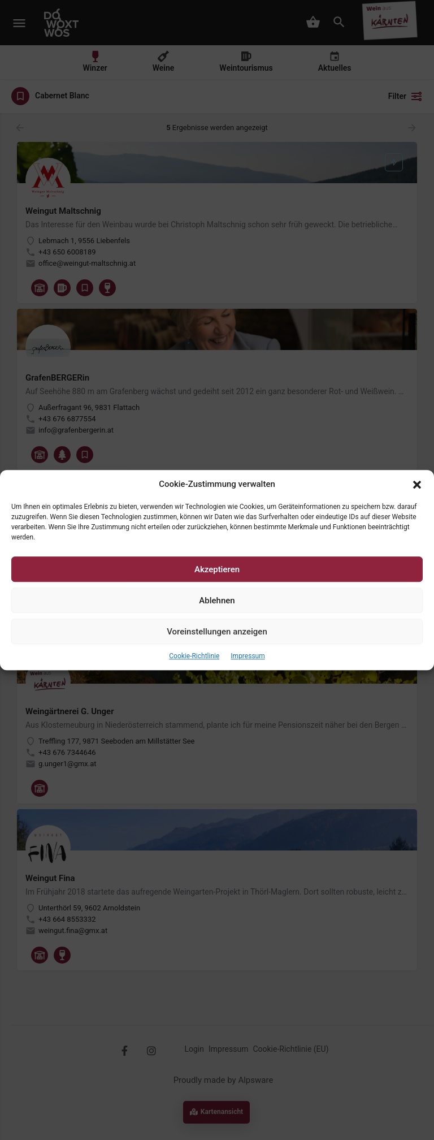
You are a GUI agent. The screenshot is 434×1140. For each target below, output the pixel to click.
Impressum (247, 656)
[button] (417, 484)
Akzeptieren (217, 569)
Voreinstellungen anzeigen (217, 632)
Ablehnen (217, 600)
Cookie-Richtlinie (194, 656)
